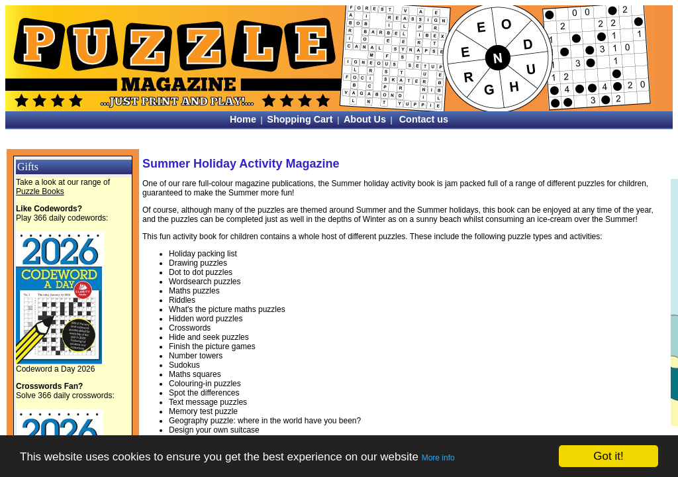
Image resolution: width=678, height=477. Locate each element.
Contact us (423, 119)
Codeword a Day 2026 (55, 369)
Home (243, 119)
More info (438, 457)
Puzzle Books (40, 191)
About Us (365, 119)
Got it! (608, 456)
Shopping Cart (299, 119)
